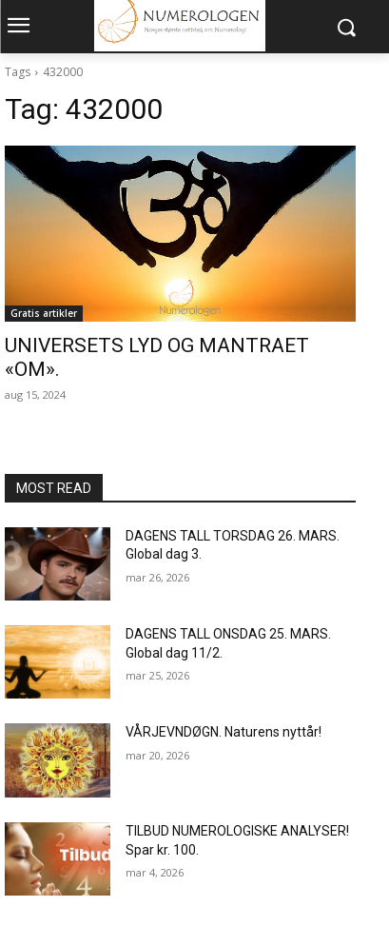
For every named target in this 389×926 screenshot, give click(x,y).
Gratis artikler (43, 313)
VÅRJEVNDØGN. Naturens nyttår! (223, 731)
